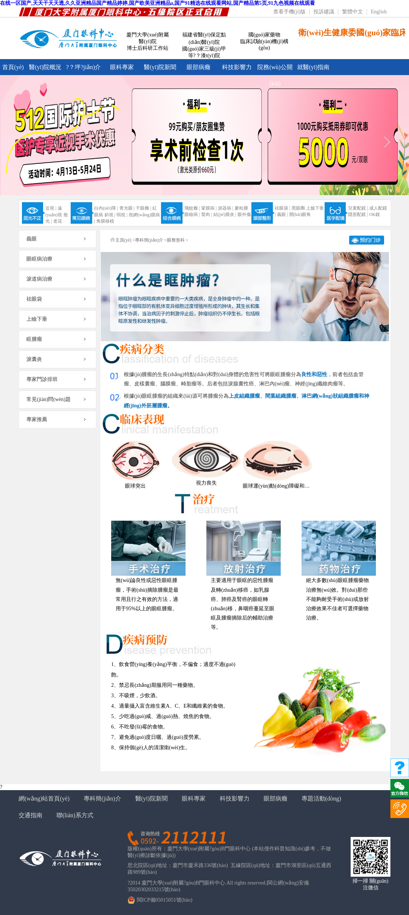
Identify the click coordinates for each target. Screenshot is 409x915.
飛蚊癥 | (192, 208)
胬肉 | (206, 214)
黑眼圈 (298, 208)
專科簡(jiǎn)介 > (151, 240)
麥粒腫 (241, 208)
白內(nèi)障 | (106, 208)
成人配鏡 (378, 208)
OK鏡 (374, 214)
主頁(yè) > (125, 240)
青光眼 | (127, 208)
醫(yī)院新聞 (160, 67)
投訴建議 (323, 11)
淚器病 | (225, 208)
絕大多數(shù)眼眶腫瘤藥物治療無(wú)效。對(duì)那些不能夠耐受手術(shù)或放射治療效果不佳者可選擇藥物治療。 (337, 599)
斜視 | (109, 214)
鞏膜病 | (208, 208)
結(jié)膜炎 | (224, 214)
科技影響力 (237, 67)
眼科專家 (122, 67)
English (379, 11)
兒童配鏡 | (358, 208)
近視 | (50, 208)
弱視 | (121, 214)
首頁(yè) (13, 67)
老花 (57, 221)
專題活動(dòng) (321, 798)
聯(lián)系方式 (75, 815)
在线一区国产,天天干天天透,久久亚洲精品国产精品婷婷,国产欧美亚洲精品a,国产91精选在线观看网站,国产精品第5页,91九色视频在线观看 (157, 3)
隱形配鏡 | (358, 214)
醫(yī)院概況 (45, 67)
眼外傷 (244, 214)
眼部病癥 (198, 67)
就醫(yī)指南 (313, 67)
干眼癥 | (143, 208)
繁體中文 (352, 11)
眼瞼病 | (192, 214)
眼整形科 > (178, 240)
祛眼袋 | (282, 208)
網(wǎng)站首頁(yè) (44, 798)
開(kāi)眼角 (300, 214)
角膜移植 (105, 221)
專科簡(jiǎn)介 (102, 798)
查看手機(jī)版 (289, 11)
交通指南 (30, 815)
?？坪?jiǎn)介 (83, 67)
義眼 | (282, 214)
